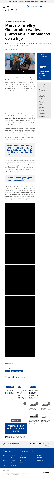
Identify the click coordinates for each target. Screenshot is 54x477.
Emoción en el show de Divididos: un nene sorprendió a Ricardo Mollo (21, 394)
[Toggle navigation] (4, 7)
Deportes (21, 1)
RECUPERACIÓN (33, 386)
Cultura (41, 1)
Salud (36, 1)
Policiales (27, 1)
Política (10, 1)
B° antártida (45, 404)
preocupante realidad (16, 420)
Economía (15, 1)
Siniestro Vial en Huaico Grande (42, 103)
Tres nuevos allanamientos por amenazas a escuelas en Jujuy (42, 110)
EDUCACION (22, 455)
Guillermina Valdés (17, 371)
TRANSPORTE (23, 457)
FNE (45, 1)
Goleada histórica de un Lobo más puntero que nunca (34, 422)
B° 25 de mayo (33, 404)
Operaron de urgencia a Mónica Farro (44, 74)
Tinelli (7, 371)
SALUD (21, 462)
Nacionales (5, 457)
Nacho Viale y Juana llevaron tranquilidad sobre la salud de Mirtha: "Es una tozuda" (33, 394)
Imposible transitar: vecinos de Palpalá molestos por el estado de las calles (46, 411)
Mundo (32, 1)
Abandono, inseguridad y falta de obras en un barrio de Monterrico (34, 411)
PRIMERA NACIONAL (33, 416)
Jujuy (4, 455)
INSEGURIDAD (23, 460)
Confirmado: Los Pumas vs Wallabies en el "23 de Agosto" (42, 116)
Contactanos (39, 460)
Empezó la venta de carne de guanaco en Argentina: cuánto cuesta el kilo (46, 423)
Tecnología (13, 465)
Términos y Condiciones (7, 470)
